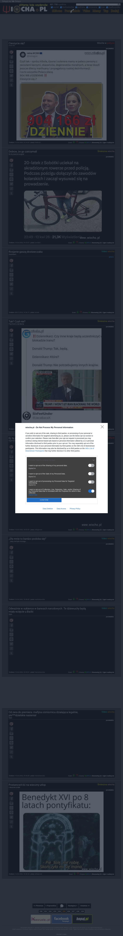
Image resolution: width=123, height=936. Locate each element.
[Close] (103, 427)
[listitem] (61, 460)
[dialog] (61, 468)
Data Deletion (48, 509)
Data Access (61, 509)
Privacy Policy (75, 509)
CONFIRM (44, 500)
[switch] (91, 465)
